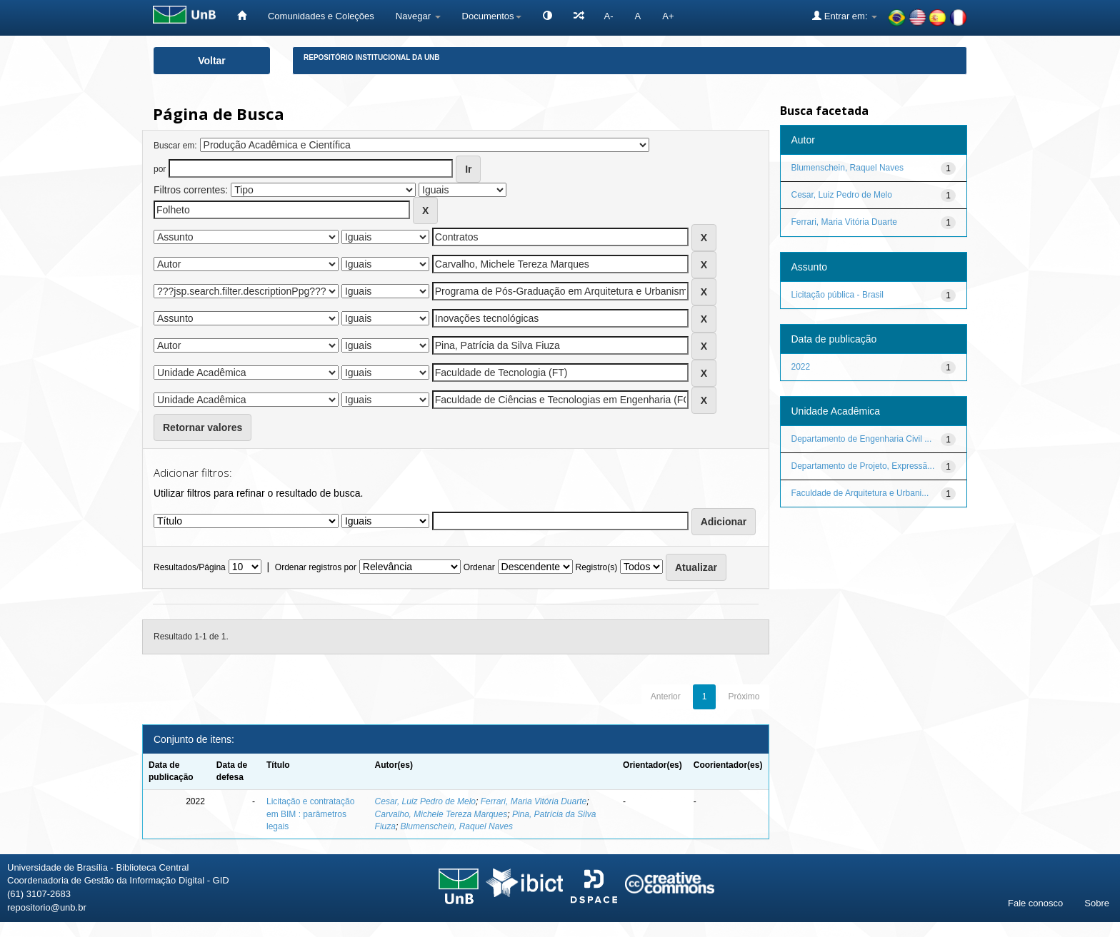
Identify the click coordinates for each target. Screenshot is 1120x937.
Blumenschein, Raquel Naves (457, 826)
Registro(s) (596, 567)
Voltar (212, 60)
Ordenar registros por (315, 567)
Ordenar (479, 567)
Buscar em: (175, 146)
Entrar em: (844, 15)
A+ (668, 16)
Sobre (1096, 903)
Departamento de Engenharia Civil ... (861, 439)
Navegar (418, 16)
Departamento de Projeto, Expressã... (863, 466)
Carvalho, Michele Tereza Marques (441, 814)
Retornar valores (202, 427)
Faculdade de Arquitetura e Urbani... (860, 493)
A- (609, 16)
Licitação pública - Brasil (837, 295)
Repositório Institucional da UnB (372, 57)
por (160, 169)
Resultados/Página (190, 567)
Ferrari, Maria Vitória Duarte (534, 801)
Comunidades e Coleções (321, 16)
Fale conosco (1035, 903)
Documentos (491, 16)
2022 (801, 367)
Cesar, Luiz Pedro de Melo (425, 801)
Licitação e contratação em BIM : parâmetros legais (310, 813)
